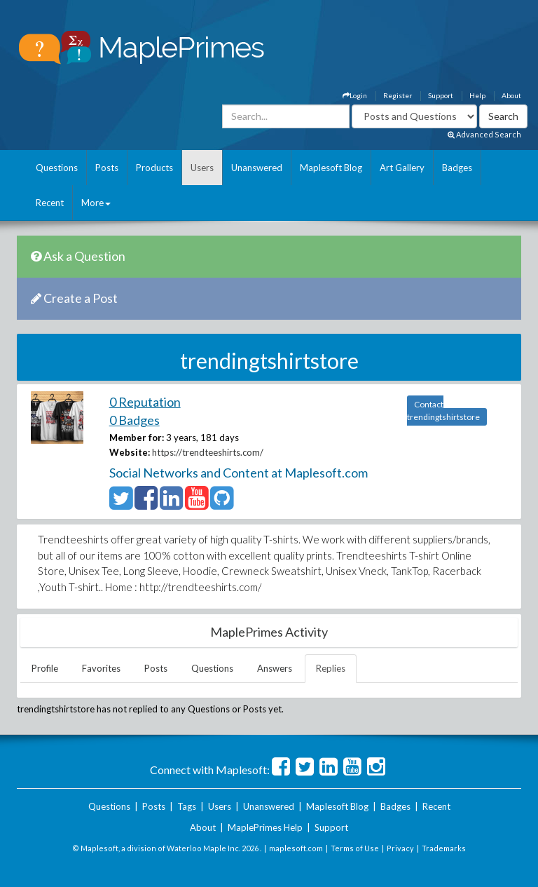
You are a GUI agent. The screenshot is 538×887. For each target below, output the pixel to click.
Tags (186, 806)
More (96, 202)
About (511, 95)
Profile (45, 668)
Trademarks (444, 848)
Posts (106, 167)
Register (397, 95)
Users (202, 167)
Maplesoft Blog (331, 167)
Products (154, 167)
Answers (274, 668)
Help (477, 95)
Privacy (400, 848)
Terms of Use (355, 848)
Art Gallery (402, 167)
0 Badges (134, 420)
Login (355, 95)
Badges (457, 167)
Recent (50, 202)
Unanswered (256, 167)
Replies (330, 668)
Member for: (136, 437)
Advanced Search (484, 134)
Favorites (101, 668)
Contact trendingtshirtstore (443, 410)
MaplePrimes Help (265, 827)
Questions (57, 167)
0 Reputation (145, 401)
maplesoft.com (296, 848)
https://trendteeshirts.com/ (207, 452)
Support (440, 95)
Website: (129, 452)
